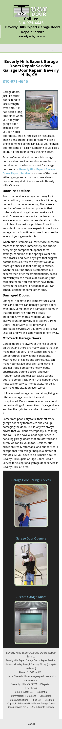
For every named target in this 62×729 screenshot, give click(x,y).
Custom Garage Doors (31, 597)
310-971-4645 (31, 22)
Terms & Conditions (18, 700)
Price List (36, 700)
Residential (41, 692)
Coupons (31, 696)
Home (17, 692)
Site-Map (49, 700)
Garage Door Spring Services (31, 480)
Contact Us (45, 696)
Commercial (17, 696)
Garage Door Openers (31, 538)
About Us (28, 692)
